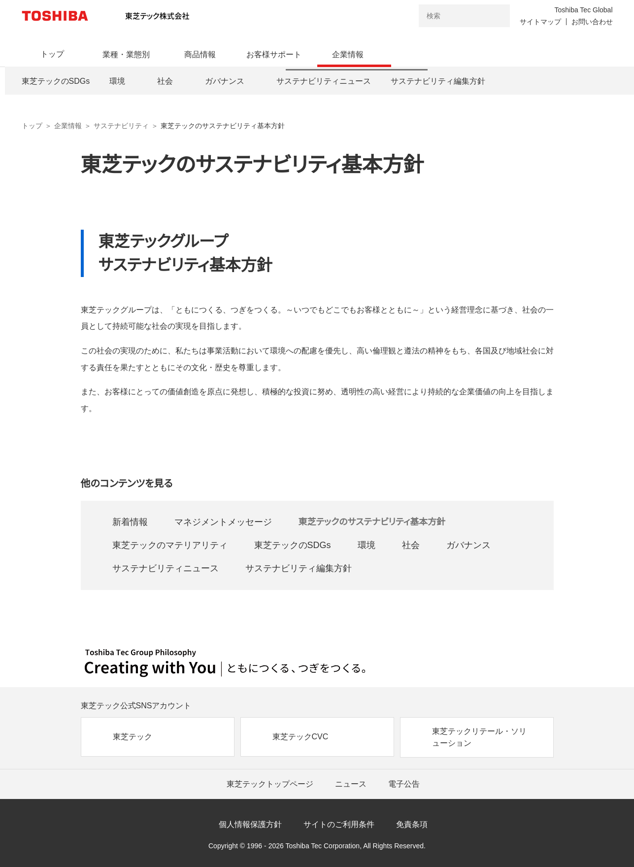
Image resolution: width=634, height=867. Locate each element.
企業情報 (68, 126)
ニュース (351, 784)
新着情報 (130, 522)
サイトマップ (540, 21)
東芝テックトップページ (270, 784)
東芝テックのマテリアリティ (170, 545)
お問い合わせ (592, 21)
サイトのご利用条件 (338, 824)
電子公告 (404, 784)
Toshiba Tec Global (583, 9)
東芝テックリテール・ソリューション (479, 737)
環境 (366, 545)
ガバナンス (468, 545)
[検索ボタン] (496, 15)
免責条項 (412, 824)
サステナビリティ (121, 126)
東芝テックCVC (300, 736)
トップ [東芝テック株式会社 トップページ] (32, 126)
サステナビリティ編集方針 (298, 568)
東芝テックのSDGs (292, 545)
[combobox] (450, 15)
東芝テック (132, 736)
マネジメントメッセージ (223, 522)
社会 (411, 545)
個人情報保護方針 (250, 824)
